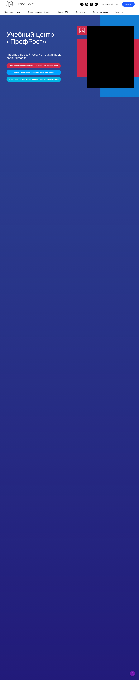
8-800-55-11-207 (110, 4)
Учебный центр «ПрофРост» (30, 38)
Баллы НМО (63, 12)
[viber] (91, 4)
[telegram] (82, 4)
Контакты (119, 12)
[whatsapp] (86, 4)
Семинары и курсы (12, 12)
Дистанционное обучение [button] (39, 12)
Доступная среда (100, 12)
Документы (80, 12)
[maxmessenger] (96, 4)
